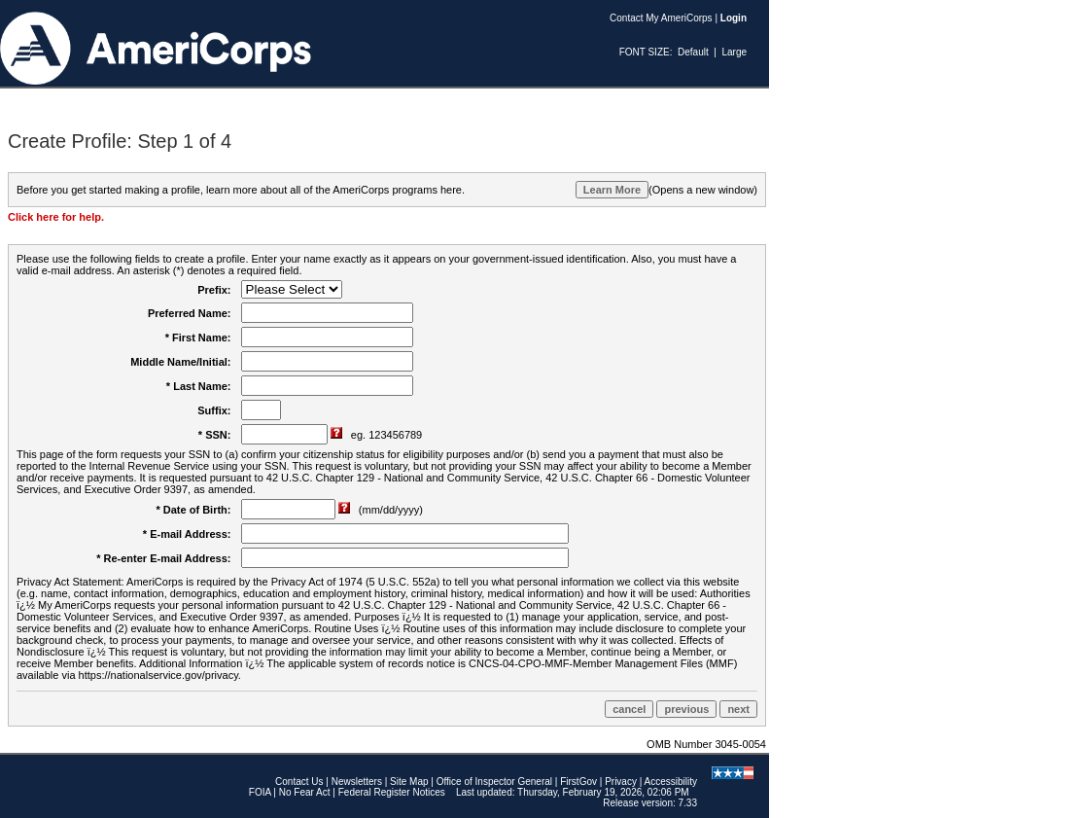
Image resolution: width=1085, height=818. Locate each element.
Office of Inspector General (494, 781)
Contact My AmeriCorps (661, 18)
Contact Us (299, 781)
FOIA (260, 792)
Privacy (621, 781)
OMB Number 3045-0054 (706, 744)
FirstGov (578, 781)
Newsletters (357, 781)
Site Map (409, 781)
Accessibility (671, 781)
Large (734, 52)
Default (693, 52)
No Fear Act (305, 792)
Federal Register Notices (391, 792)
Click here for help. (56, 217)
